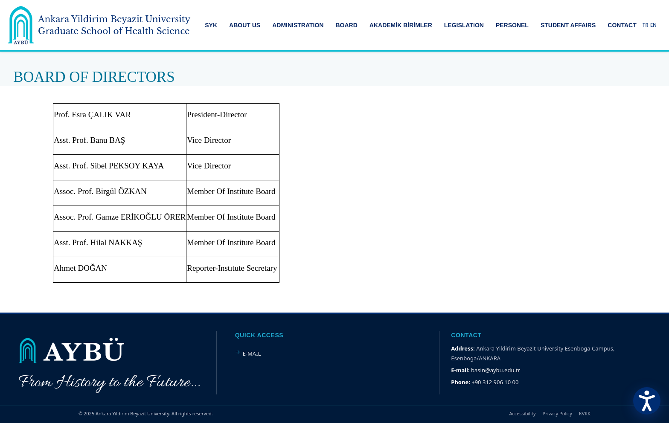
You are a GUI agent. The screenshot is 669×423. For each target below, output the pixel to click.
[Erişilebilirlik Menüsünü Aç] (646, 400)
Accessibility (522, 413)
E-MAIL (252, 353)
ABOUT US (244, 25)
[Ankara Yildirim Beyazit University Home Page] (99, 25)
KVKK (584, 413)
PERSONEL (512, 25)
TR (646, 25)
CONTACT (622, 25)
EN (653, 25)
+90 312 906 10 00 (494, 382)
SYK (211, 25)
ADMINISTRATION (297, 25)
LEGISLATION (464, 25)
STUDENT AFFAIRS (568, 25)
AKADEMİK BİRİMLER (400, 25)
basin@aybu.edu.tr (495, 370)
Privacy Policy (557, 413)
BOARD (346, 25)
